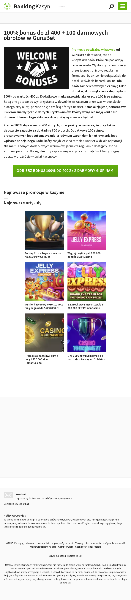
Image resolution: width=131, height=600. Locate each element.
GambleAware (65, 545)
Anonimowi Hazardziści (88, 545)
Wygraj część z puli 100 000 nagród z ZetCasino (86, 253)
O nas (26, 502)
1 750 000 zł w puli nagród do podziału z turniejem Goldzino (86, 355)
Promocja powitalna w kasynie (93, 49)
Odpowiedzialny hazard (43, 545)
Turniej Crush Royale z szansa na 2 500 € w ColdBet (44, 253)
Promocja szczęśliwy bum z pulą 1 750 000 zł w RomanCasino (44, 357)
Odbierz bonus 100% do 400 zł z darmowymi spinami (65, 170)
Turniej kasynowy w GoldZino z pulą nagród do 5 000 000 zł (44, 304)
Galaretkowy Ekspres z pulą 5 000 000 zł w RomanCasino (86, 304)
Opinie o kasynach (80, 388)
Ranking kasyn (109, 388)
